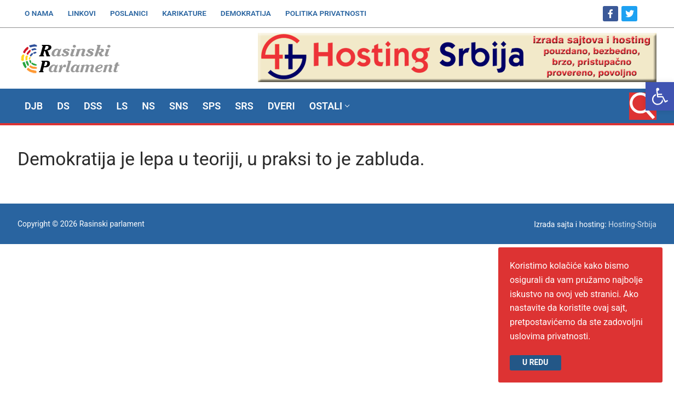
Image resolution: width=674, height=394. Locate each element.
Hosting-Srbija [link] (632, 224)
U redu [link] (535, 362)
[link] (660, 96)
